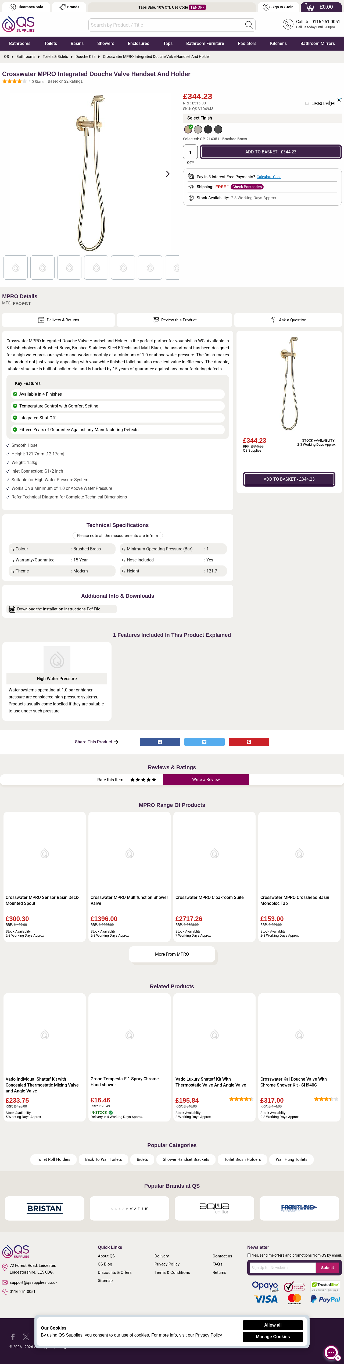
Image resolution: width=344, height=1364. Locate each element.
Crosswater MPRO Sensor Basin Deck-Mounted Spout (42, 900)
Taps (168, 43)
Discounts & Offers (115, 1272)
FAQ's (218, 1264)
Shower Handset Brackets (186, 1159)
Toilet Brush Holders (242, 1159)
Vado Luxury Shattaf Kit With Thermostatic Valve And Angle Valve (210, 1082)
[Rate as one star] (132, 780)
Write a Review (206, 779)
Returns (219, 1272)
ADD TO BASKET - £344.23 (270, 151)
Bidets (142, 1159)
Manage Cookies (273, 1336)
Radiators (247, 43)
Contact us (222, 1256)
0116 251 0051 (18, 1292)
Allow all (273, 1325)
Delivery (162, 1256)
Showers (105, 43)
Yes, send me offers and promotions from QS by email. (297, 1255)
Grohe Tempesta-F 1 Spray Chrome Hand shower (125, 1081)
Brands (69, 7)
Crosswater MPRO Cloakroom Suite (209, 897)
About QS (106, 1256)
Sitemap (105, 1280)
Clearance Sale (26, 7)
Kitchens (278, 43)
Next (164, 173)
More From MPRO (172, 954)
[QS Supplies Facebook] (12, 1336)
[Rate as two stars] (135, 780)
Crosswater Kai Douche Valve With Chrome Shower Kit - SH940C (293, 1082)
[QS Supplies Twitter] (26, 1336)
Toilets (50, 43)
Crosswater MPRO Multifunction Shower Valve (129, 900)
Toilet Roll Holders (53, 1159)
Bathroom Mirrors (317, 43)
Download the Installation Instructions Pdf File (55, 609)
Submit (327, 1267)
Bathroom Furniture (205, 43)
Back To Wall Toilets (103, 1159)
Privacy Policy (167, 1264)
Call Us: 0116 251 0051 (318, 21)
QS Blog (105, 1264)
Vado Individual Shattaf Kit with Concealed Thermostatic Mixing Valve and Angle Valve (42, 1085)
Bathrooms (19, 43)
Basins (77, 43)
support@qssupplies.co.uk (30, 1282)
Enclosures (138, 43)
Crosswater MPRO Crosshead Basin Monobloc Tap (294, 900)
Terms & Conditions (172, 1272)
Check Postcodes (247, 187)
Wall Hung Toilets (291, 1159)
